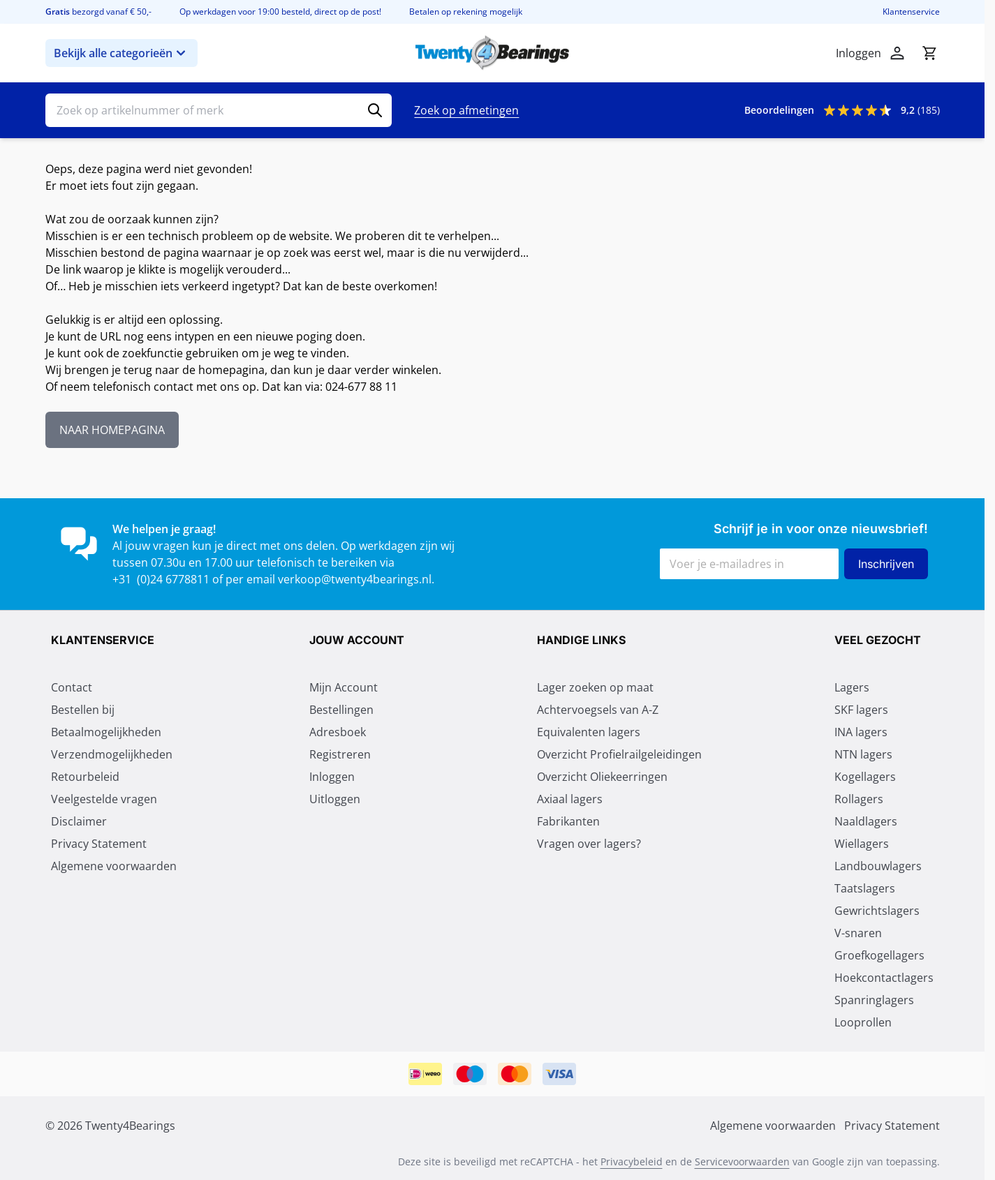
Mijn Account (343, 687)
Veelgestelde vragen (104, 799)
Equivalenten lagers (588, 732)
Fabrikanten (568, 821)
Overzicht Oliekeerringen (602, 777)
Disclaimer (79, 821)
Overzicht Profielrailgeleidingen (619, 754)
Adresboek (337, 732)
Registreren (340, 754)
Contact (71, 687)
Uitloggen (334, 799)
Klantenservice (911, 12)
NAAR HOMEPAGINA (112, 430)
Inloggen (332, 777)
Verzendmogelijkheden (111, 754)
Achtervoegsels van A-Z (597, 710)
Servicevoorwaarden (742, 1161)
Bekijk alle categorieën (121, 53)
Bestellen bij (83, 710)
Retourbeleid (85, 777)
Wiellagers (861, 844)
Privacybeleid (631, 1161)
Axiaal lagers (570, 799)
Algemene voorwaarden (114, 866)
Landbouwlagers (878, 866)
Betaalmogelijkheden (106, 732)
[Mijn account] (897, 53)
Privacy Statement (99, 844)
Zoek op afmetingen (466, 110)
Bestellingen (341, 710)
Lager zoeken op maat (595, 687)
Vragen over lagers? (589, 844)
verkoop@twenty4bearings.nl (355, 579)
